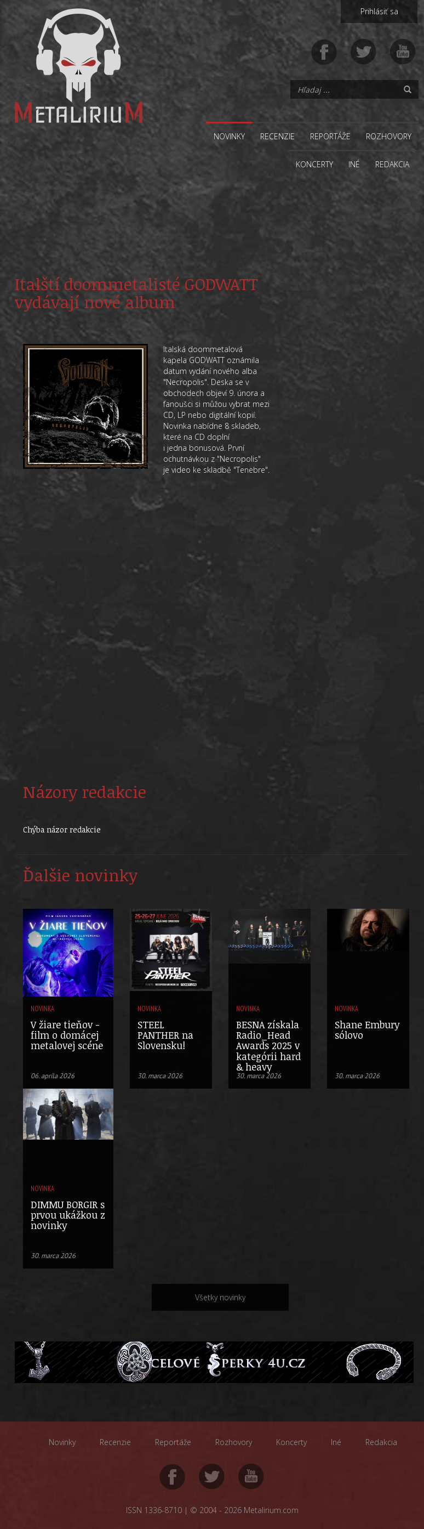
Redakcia (392, 164)
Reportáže (330, 136)
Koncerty (314, 164)
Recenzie (277, 136)
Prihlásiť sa (379, 11)
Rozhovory (388, 136)
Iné (354, 164)
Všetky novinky (220, 1297)
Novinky (229, 136)
